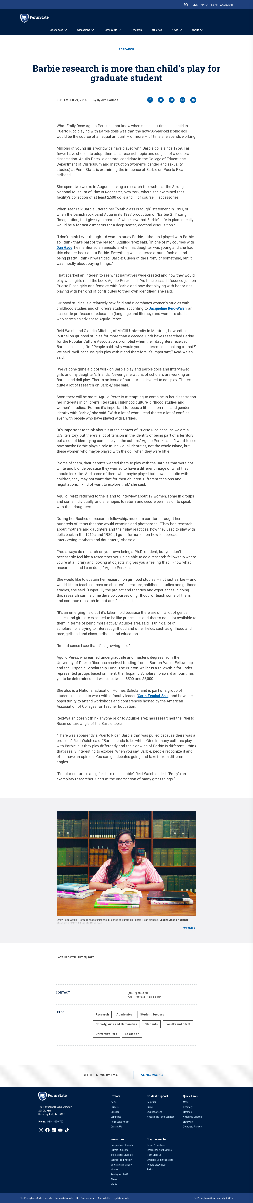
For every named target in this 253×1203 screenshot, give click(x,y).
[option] (50, 1122)
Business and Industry (121, 1159)
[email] (182, 100)
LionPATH (188, 1121)
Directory (187, 1107)
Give (195, 4)
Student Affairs (154, 1111)
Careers (115, 1107)
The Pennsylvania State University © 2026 (213, 1198)
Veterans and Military (121, 1164)
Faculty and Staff (178, 1024)
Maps (185, 1102)
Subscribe (150, 1075)
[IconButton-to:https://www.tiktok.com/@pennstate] (66, 1130)
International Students (122, 1154)
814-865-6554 (152, 996)
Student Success (152, 1014)
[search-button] (186, 4)
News (175, 30)
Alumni (114, 1179)
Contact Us (116, 1126)
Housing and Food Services (160, 1116)
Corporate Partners (192, 1126)
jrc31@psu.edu (138, 993)
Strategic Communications (160, 1159)
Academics (56, 30)
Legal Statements (121, 1198)
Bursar (150, 1107)
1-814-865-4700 (55, 1121)
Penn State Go (154, 1154)
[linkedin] (172, 100)
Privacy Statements (64, 1198)
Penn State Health (120, 1121)
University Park (106, 1033)
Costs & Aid (110, 30)
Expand (188, 928)
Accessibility (104, 1198)
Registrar (151, 1102)
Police (150, 1169)
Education (132, 1033)
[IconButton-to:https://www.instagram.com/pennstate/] (41, 1130)
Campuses (116, 1116)
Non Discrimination (85, 1198)
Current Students (119, 1150)
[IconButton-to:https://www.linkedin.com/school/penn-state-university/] (53, 1130)
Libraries (187, 1111)
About (195, 30)
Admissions (83, 30)
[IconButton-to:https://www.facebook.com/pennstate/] (47, 1130)
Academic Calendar (192, 1116)
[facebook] (150, 100)
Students (151, 1024)
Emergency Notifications (159, 1150)
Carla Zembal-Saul (153, 696)
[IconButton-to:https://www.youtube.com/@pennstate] (60, 1130)
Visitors (114, 1169)
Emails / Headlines (156, 1145)
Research (136, 30)
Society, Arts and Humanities (116, 1024)
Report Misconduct (156, 1164)
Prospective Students (122, 1145)
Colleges (115, 1111)
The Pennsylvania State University (36, 1198)
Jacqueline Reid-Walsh (168, 308)
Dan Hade (64, 247)
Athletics (157, 30)
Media (114, 1184)
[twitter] (161, 100)
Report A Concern (222, 4)
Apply (204, 4)
